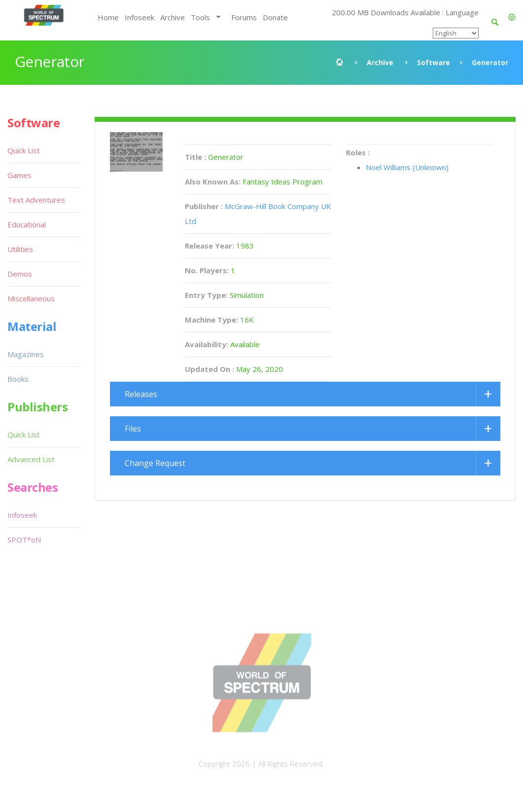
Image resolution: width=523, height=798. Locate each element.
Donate (275, 17)
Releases (141, 394)
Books (18, 379)
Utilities (20, 249)
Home (108, 17)
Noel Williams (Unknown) (407, 167)
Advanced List (31, 459)
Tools (200, 17)
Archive (172, 17)
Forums (244, 17)
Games (19, 175)
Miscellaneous (31, 298)
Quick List (23, 150)
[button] (512, 17)
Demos (19, 274)
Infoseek (139, 17)
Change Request (155, 463)
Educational (26, 224)
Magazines (25, 354)
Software (433, 62)
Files (133, 428)
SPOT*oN (24, 539)
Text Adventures (36, 200)
